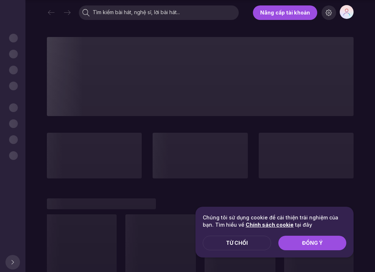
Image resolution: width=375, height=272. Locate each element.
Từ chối (237, 243)
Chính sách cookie (270, 225)
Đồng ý (312, 243)
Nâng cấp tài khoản (285, 12)
